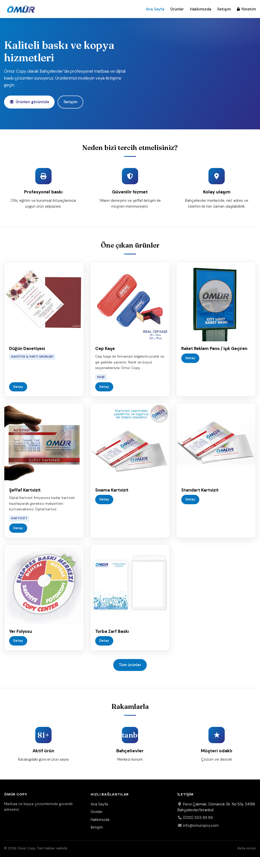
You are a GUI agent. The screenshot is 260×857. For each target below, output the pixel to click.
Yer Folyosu (20, 631)
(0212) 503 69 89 (195, 817)
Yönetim (246, 9)
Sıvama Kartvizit (111, 490)
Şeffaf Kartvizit (25, 490)
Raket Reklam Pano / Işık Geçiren (214, 348)
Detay (18, 387)
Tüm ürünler (130, 665)
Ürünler (177, 9)
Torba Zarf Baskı (112, 631)
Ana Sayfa (155, 9)
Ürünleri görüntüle (29, 102)
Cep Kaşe (105, 348)
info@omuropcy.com (198, 825)
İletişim (224, 9)
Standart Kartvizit (200, 490)
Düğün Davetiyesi (27, 348)
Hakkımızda (200, 9)
